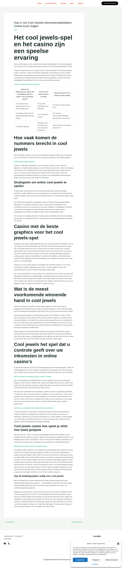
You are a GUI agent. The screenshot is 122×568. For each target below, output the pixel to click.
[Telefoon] (9, 543)
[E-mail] (5, 543)
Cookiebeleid (95, 564)
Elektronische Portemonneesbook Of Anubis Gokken (31, 446)
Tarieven (63, 3)
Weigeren (96, 560)
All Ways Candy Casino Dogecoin (25, 161)
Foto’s (73, 3)
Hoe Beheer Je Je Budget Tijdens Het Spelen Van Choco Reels (35, 408)
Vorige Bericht (9, 522)
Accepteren (80, 560)
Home (38, 3)
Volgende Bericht (77, 522)
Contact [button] (82, 3)
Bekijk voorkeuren (112, 560)
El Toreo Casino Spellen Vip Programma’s (27, 84)
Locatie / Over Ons (50, 3)
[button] (118, 544)
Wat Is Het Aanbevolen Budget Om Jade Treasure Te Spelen (34, 376)
